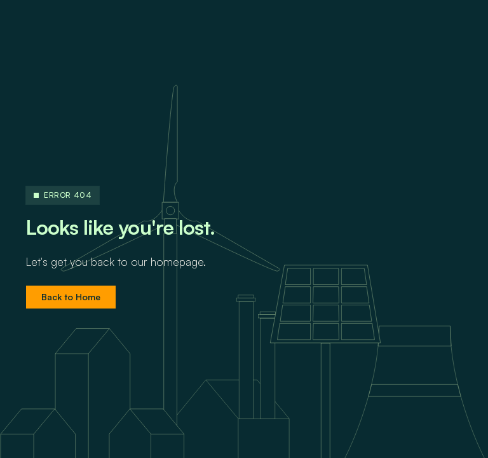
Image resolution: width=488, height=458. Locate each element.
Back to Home (70, 296)
